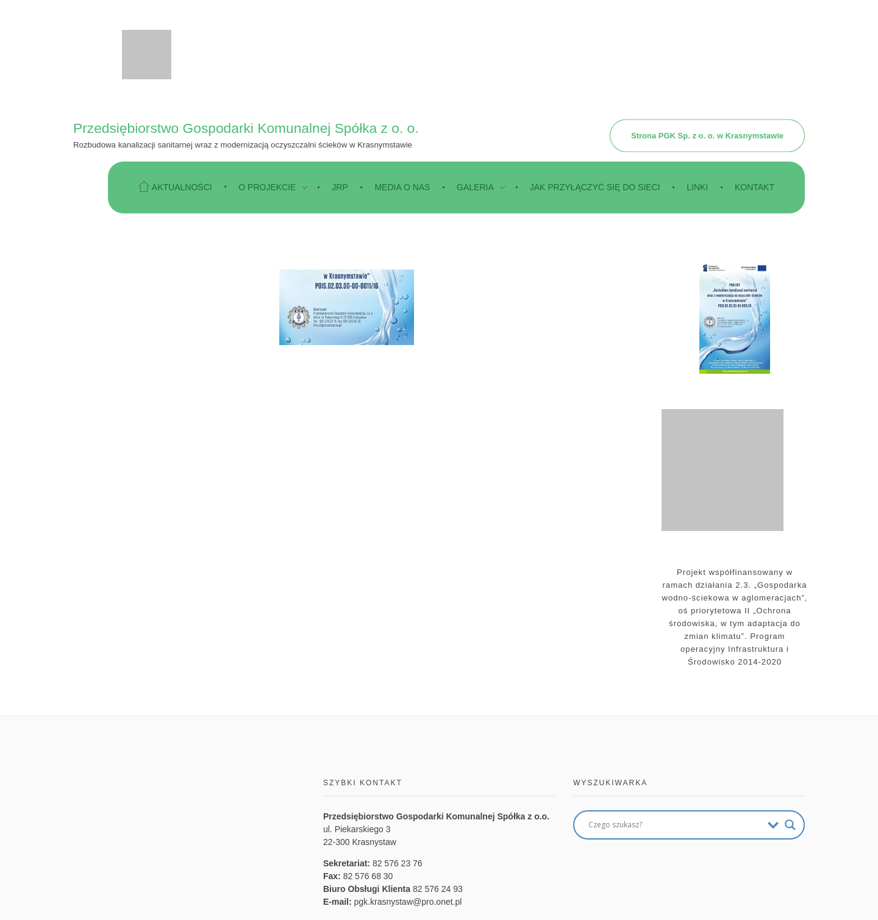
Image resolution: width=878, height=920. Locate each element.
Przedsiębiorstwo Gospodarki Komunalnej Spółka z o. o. (246, 127)
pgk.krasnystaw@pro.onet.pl (408, 902)
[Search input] (675, 824)
